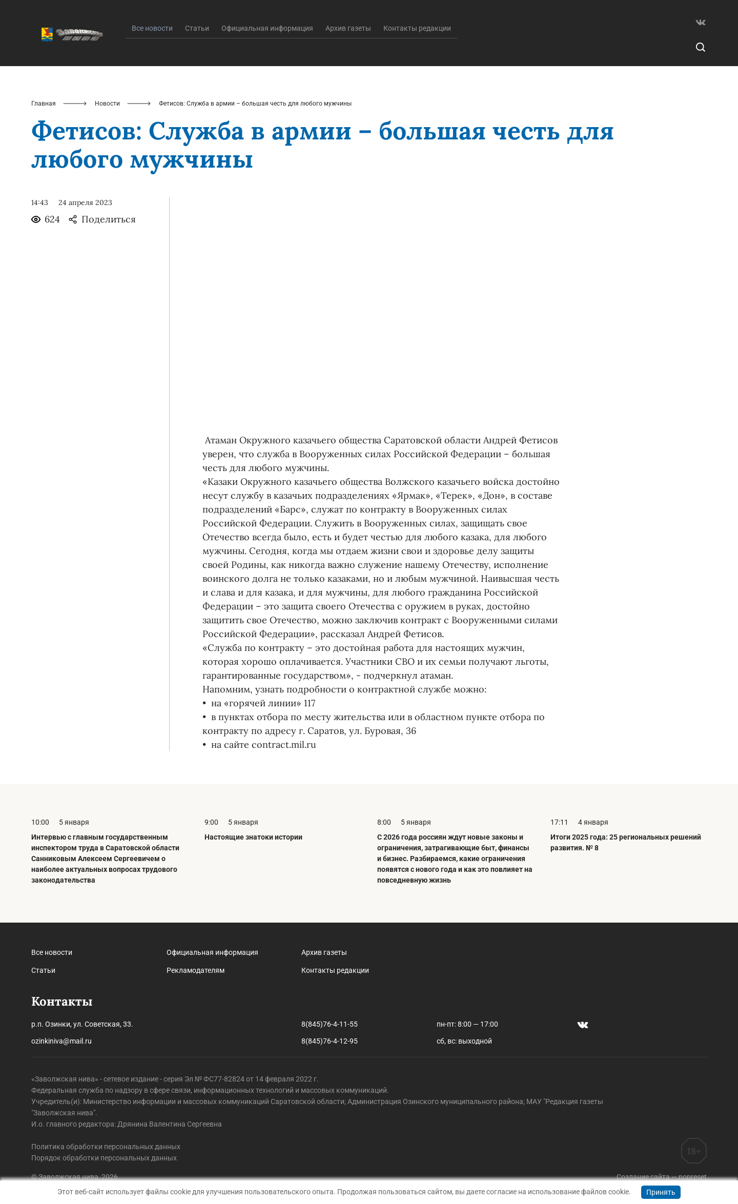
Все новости (51, 952)
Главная (43, 103)
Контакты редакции (417, 28)
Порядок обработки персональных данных (104, 1158)
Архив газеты (348, 28)
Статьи (197, 28)
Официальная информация (267, 28)
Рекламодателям (195, 970)
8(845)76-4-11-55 (329, 1024)
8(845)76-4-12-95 (329, 1041)
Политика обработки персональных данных (105, 1146)
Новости (107, 103)
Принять (660, 1192)
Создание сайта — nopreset (662, 1177)
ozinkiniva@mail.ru (61, 1041)
